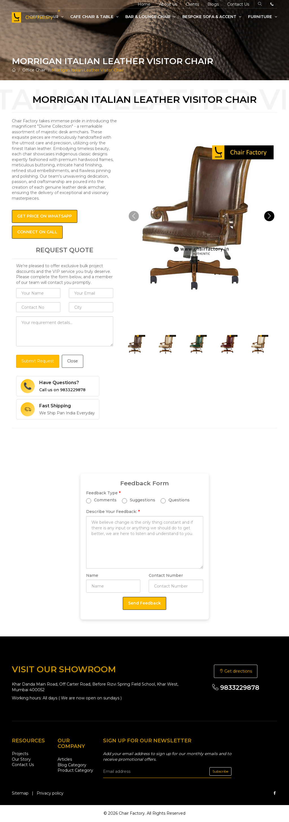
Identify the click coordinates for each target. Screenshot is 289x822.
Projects (20, 753)
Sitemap (20, 793)
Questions (175, 500)
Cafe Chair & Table (94, 16)
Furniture (262, 16)
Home (144, 4)
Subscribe (220, 771)
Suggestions (138, 500)
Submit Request (37, 361)
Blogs (213, 4)
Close (72, 361)
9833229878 (235, 687)
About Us (168, 4)
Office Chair (33, 70)
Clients (192, 4)
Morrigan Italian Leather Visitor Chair (88, 70)
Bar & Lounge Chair (150, 16)
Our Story (21, 759)
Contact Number (166, 575)
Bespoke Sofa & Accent (211, 16)
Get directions (235, 671)
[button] (269, 216)
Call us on (62, 389)
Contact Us (238, 4)
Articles (65, 759)
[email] (167, 771)
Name (92, 575)
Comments (101, 500)
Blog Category (72, 764)
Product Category (75, 770)
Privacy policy (50, 793)
